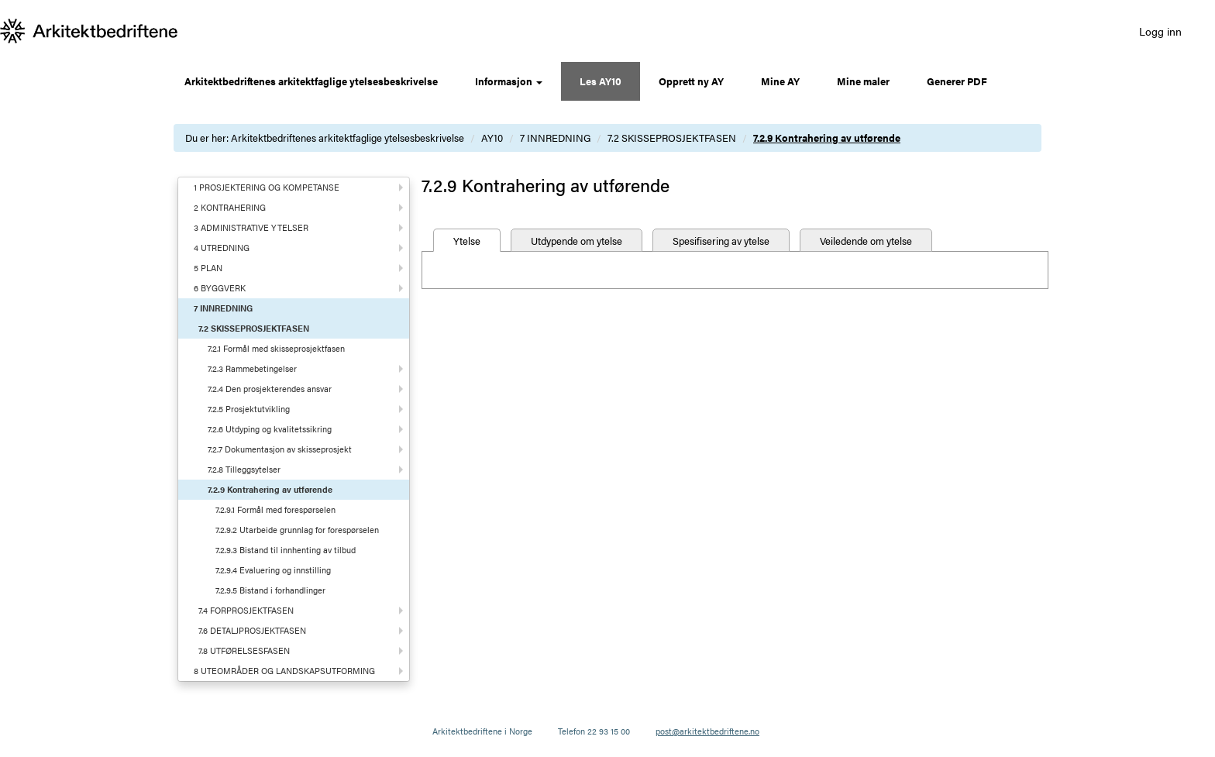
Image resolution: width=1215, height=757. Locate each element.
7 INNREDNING (555, 137)
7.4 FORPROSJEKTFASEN (246, 610)
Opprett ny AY (691, 81)
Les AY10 (600, 81)
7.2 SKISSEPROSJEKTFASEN (672, 137)
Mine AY (780, 81)
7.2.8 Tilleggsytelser (244, 469)
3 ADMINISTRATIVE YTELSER (251, 227)
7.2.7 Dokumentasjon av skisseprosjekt (280, 449)
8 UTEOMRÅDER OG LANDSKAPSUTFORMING (284, 670)
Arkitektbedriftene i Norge (482, 731)
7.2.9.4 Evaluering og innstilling (273, 570)
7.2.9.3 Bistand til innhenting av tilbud (285, 550)
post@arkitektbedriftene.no (707, 731)
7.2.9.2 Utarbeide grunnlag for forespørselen (297, 529)
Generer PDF (957, 81)
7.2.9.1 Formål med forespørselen (275, 509)
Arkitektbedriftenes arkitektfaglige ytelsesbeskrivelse (311, 81)
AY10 (492, 137)
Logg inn (1160, 31)
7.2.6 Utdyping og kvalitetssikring (270, 429)
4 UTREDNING (222, 247)
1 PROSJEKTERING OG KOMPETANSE (266, 187)
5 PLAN (208, 268)
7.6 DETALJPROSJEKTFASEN (252, 630)
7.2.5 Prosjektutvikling (249, 409)
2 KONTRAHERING (230, 207)
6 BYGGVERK (220, 288)
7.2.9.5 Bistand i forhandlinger (270, 590)
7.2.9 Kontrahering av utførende (826, 137)
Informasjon (508, 81)
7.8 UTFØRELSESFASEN (244, 650)
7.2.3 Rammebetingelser (252, 368)
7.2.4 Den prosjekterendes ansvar (270, 388)
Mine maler (863, 81)
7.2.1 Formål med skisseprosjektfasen (276, 348)
